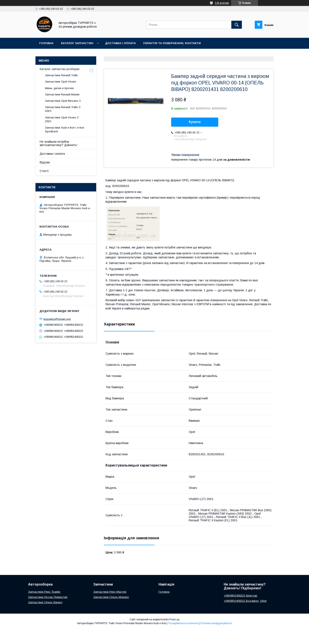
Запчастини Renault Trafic (61, 75)
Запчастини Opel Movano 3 (63, 100)
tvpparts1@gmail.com (57, 318)
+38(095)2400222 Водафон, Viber (245, 600)
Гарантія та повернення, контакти (172, 43)
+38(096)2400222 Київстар (240, 595)
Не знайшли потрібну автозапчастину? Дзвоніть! (58, 143)
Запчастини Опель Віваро (45, 602)
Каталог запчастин (77, 43)
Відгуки (45, 162)
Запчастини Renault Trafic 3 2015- (62, 109)
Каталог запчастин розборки (59, 69)
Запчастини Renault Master (62, 94)
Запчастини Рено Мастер (109, 591)
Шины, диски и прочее (59, 88)
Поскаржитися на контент (183, 623)
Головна (46, 43)
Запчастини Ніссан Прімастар (48, 597)
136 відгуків (222, 2)
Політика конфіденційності (216, 623)
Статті (44, 171)
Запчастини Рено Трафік (44, 591)
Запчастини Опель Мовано (111, 597)
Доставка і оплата (120, 43)
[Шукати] (236, 25)
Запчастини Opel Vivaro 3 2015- (62, 119)
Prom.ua (174, 619)
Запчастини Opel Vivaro (60, 81)
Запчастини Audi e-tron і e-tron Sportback (64, 129)
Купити (195, 122)
